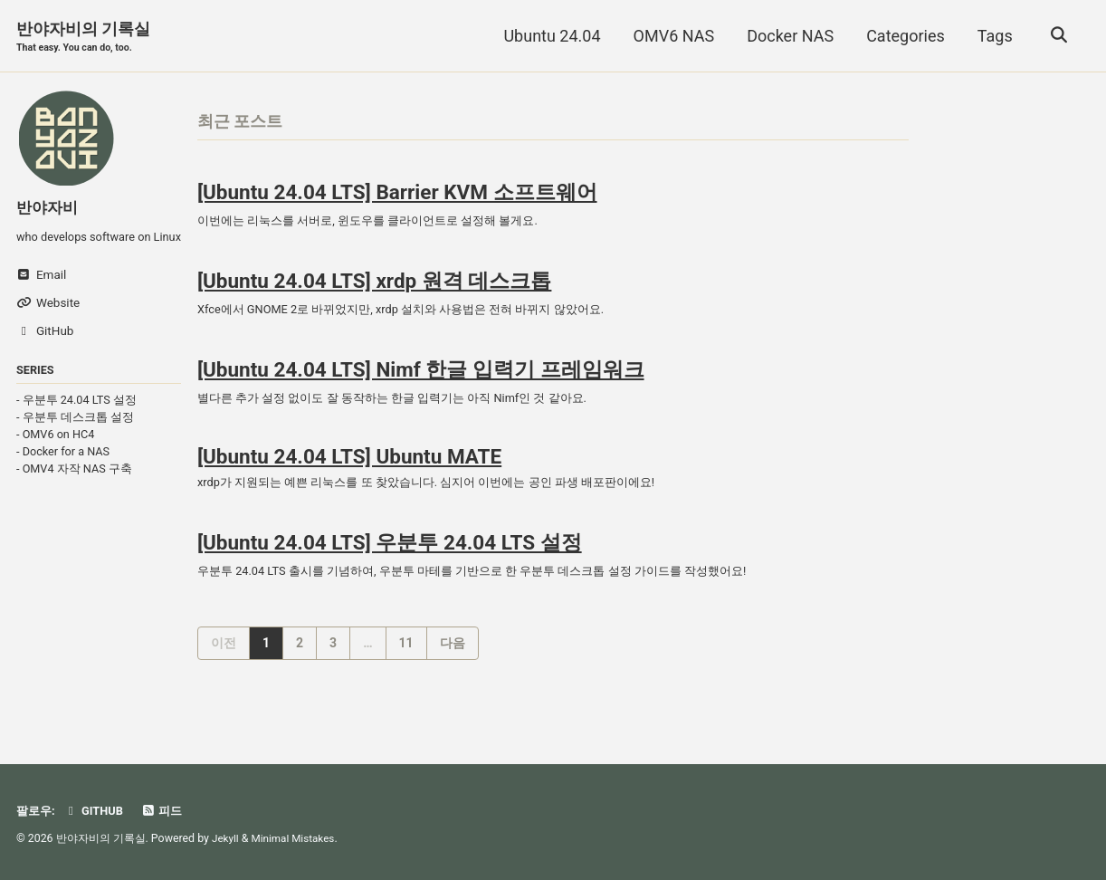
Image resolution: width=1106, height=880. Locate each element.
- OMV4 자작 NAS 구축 (74, 490)
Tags (992, 35)
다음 (452, 662)
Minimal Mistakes (296, 838)
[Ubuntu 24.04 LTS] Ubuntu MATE (349, 471)
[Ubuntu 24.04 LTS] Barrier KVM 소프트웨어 (397, 195)
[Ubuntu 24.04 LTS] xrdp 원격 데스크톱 (374, 288)
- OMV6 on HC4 (55, 456)
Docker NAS (787, 35)
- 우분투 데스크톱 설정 (75, 438)
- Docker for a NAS (63, 473)
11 (406, 662)
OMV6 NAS (670, 35)
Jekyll (226, 838)
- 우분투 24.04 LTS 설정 (76, 421)
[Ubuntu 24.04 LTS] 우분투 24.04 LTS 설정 (389, 559)
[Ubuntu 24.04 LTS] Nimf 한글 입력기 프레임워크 (420, 380)
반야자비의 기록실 (83, 37)
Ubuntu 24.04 (549, 35)
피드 (167, 810)
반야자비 (48, 207)
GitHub (97, 810)
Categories (902, 35)
